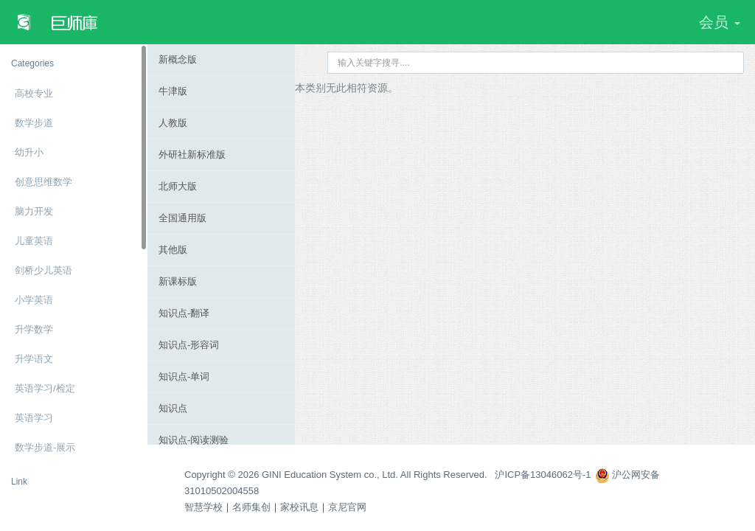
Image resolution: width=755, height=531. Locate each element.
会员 (719, 22)
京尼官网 (347, 507)
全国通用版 (182, 217)
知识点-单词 (184, 376)
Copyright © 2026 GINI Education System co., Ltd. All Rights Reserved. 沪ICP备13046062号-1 (387, 474)
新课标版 (178, 281)
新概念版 (178, 59)
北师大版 (178, 186)
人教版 (173, 122)
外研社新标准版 (192, 154)
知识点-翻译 (184, 313)
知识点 (173, 408)
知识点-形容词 (189, 344)
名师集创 (251, 507)
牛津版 (173, 91)
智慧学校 (203, 507)
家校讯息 (299, 507)
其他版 (173, 249)
